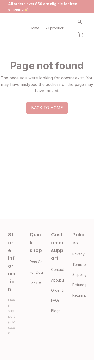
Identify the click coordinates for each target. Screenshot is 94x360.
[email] (12, 322)
